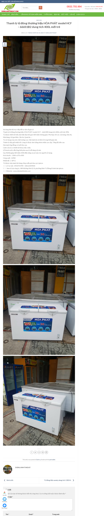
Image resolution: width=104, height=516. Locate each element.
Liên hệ (72, 14)
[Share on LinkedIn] (46, 452)
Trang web (55, 514)
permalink (52, 459)
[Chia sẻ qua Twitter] (35, 452)
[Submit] (40, 7)
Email (31, 514)
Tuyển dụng (48, 14)
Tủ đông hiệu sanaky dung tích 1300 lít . (59, 480)
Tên (7, 514)
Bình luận (9, 497)
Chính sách (80, 14)
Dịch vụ (57, 14)
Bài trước (8, 480)
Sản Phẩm (15, 14)
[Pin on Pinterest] (42, 452)
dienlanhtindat (51, 32)
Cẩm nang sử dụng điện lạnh (31, 14)
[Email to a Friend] (39, 452)
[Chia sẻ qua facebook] (31, 452)
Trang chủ (6, 14)
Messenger (4, 506)
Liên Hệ (4, 493)
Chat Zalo (4, 499)
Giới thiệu (64, 14)
